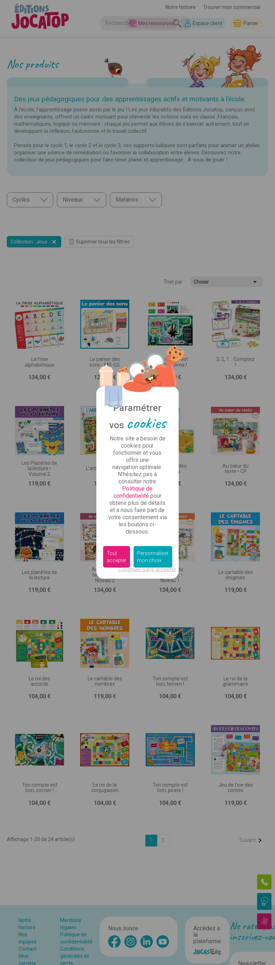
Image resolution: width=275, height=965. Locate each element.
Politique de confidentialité (133, 492)
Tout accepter (116, 556)
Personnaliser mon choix (153, 556)
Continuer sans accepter (147, 569)
